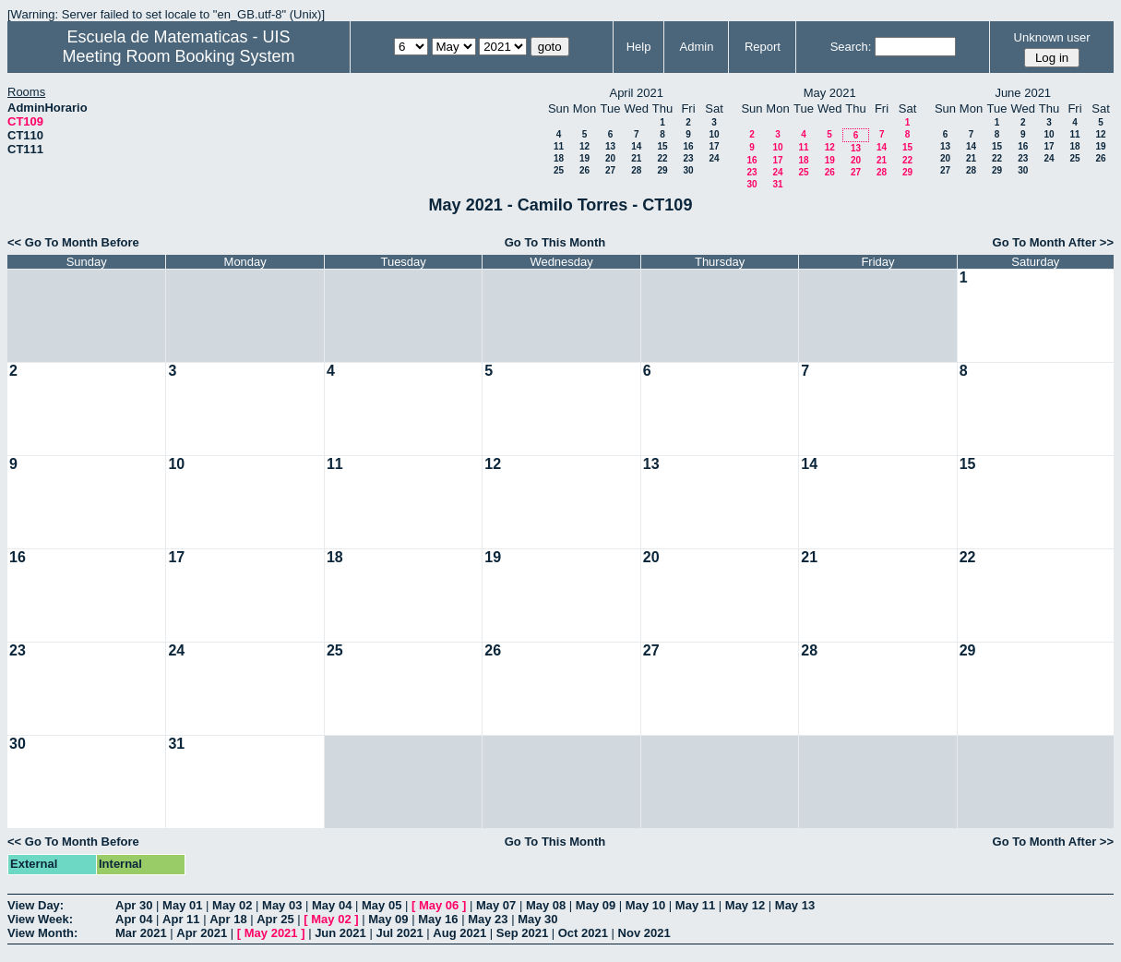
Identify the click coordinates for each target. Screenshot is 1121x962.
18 (559, 158)
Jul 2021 (399, 933)
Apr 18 (227, 919)
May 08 (546, 905)
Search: (851, 47)
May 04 (332, 905)
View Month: (42, 933)
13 (610, 146)
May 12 (745, 905)
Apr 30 (133, 905)
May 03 (282, 905)
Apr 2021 (201, 933)
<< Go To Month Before (73, 242)
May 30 (537, 919)
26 (584, 170)
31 (777, 184)
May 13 (795, 905)
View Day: (35, 905)
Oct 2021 (583, 933)
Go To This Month (555, 242)
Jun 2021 (340, 933)
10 (714, 134)
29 (662, 170)
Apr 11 (180, 919)
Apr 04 (133, 919)
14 (636, 146)
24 (714, 158)
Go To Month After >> (1053, 242)
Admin (697, 47)
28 (636, 170)
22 (662, 158)
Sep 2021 (522, 933)
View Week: (40, 919)
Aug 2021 (459, 933)
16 (688, 146)
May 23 (487, 919)
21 (636, 158)
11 (559, 146)
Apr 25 (274, 919)
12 (584, 146)
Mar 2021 (141, 933)
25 (559, 170)
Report (763, 47)
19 (584, 158)
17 (714, 146)
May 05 (381, 905)
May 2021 (271, 933)
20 (610, 158)
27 (610, 170)
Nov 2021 (644, 933)
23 (688, 158)
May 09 (595, 905)
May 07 (496, 905)
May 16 (438, 919)
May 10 (645, 905)
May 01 (182, 905)
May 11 (695, 905)
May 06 (439, 905)
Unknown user (1052, 37)
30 (688, 170)
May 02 (232, 905)
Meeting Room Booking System (178, 56)
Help (638, 47)
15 (662, 146)
